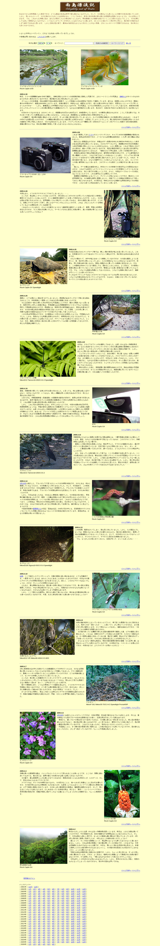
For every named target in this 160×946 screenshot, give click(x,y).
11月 (30, 887)
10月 (72, 889)
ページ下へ (136, 127)
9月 (67, 889)
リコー (91, 135)
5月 (48, 889)
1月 (29, 889)
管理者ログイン (29, 878)
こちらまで (41, 37)
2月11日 (23, 483)
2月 (34, 889)
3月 (39, 889)
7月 (58, 889)
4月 (44, 889)
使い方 (128, 43)
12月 (36, 887)
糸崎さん (123, 96)
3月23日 (60, 715)
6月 (53, 889)
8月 (62, 889)
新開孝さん (37, 509)
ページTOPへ (126, 127)
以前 (21, 576)
